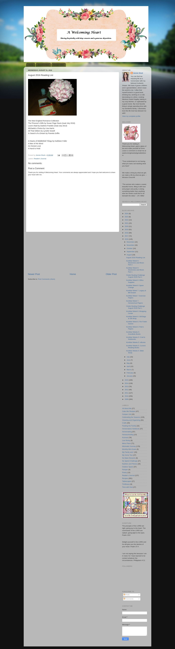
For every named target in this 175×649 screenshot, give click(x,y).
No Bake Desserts (128, 458)
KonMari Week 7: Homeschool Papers (134, 302)
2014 (127, 383)
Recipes (125, 478)
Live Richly (126, 440)
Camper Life (126, 414)
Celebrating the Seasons (131, 417)
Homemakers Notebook (130, 429)
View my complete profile (131, 116)
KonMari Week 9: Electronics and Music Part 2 (135, 263)
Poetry (124, 472)
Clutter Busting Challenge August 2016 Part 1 (135, 307)
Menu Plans (126, 443)
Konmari (125, 437)
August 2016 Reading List (135, 257)
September (131, 251)
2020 (127, 226)
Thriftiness (126, 484)
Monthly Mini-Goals (129, 449)
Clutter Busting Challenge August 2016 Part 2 (135, 276)
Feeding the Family (129, 426)
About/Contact (43, 65)
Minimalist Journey (129, 446)
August (129, 255)
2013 (127, 386)
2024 (127, 213)
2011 (127, 393)
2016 (127, 239)
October (130, 248)
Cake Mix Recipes (128, 411)
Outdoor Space (127, 467)
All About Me (126, 408)
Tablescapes (126, 481)
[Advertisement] (72, 252)
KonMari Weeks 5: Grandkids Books (133, 333)
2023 (127, 217)
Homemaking (127, 432)
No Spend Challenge (129, 461)
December (131, 242)
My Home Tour (127, 455)
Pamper (125, 469)
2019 (127, 229)
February (130, 373)
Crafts (124, 423)
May (128, 363)
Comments (128, 599)
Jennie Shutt (138, 73)
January (130, 376)
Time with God (127, 487)
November (131, 245)
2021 (127, 223)
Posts (127, 595)
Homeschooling (127, 435)
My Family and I (128, 452)
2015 (127, 380)
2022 (127, 220)
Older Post (111, 274)
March (129, 370)
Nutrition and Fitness (129, 464)
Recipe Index (58, 65)
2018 (127, 233)
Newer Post (34, 274)
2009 (127, 399)
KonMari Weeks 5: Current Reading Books (136, 347)
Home (30, 65)
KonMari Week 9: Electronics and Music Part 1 (135, 270)
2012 (127, 390)
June (129, 360)
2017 (127, 236)
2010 (127, 396)
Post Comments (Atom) (46, 279)
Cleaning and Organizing (131, 420)
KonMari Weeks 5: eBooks (136, 342)
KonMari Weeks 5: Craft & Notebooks (135, 338)
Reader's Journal (40, 159)
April (128, 366)
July (128, 357)
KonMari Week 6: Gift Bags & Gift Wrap (136, 317)
